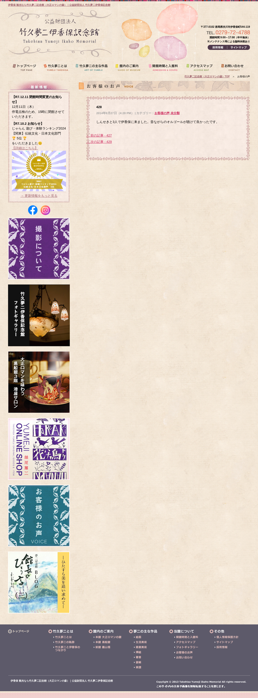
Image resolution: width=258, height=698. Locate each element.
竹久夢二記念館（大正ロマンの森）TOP (207, 76)
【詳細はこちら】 (25, 148)
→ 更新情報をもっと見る (38, 196)
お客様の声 (162, 113)
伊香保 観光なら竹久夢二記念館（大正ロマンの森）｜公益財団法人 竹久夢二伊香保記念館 (59, 5)
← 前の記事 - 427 (99, 135)
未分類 (175, 113)
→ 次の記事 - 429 (99, 142)
